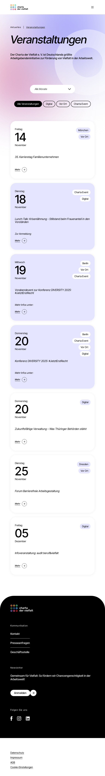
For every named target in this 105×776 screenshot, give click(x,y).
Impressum (16, 757)
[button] (62, 7)
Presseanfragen (20, 643)
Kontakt (15, 633)
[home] (19, 7)
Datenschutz (17, 752)
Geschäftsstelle (19, 652)
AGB (12, 762)
